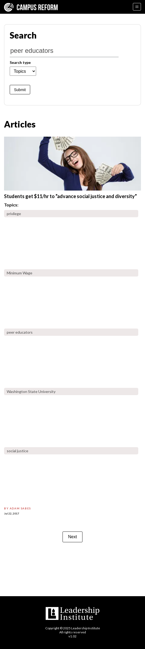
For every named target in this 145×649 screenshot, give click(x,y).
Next (72, 536)
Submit (20, 90)
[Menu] (137, 7)
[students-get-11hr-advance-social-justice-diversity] (72, 164)
